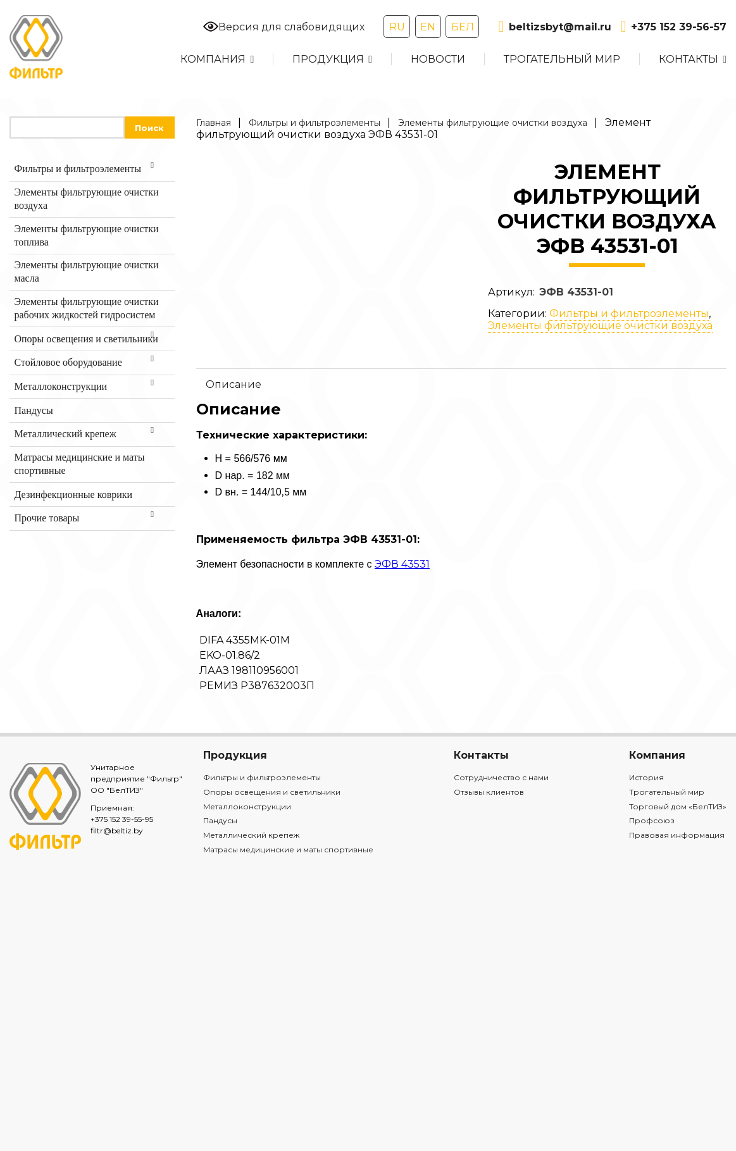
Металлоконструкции (247, 806)
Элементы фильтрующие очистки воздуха (492, 122)
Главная (213, 122)
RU (397, 27)
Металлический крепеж (251, 835)
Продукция (328, 59)
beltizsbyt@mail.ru (554, 26)
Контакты (688, 59)
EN (427, 27)
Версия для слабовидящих (284, 26)
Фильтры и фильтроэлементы (314, 122)
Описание (233, 384)
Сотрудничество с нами (501, 777)
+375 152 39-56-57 (674, 26)
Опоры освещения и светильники (271, 792)
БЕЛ (462, 27)
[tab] (461, 384)
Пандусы (220, 820)
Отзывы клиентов (489, 792)
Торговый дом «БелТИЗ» (678, 806)
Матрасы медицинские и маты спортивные (288, 849)
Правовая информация (677, 835)
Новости (438, 59)
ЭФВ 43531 (402, 564)
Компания (213, 59)
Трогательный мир (562, 59)
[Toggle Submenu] (152, 169)
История (646, 777)
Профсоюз (652, 820)
